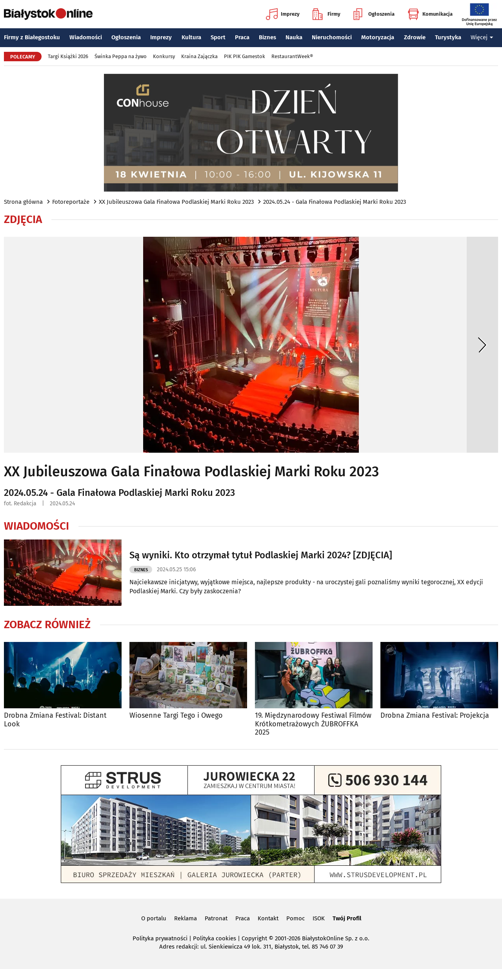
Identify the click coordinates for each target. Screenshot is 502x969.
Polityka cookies (214, 938)
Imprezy (283, 14)
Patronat (216, 918)
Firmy (326, 14)
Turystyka (448, 37)
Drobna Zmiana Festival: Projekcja (434, 715)
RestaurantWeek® (292, 56)
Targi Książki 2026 (68, 56)
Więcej (482, 37)
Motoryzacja (377, 37)
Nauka (294, 37)
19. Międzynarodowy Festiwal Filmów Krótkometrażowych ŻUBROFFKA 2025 (313, 724)
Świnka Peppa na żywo (121, 56)
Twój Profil (347, 918)
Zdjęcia (23, 219)
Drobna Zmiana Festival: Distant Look (55, 719)
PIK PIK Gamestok (244, 56)
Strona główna (23, 201)
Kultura (191, 37)
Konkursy (164, 56)
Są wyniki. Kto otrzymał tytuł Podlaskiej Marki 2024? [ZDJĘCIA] (260, 555)
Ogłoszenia (374, 14)
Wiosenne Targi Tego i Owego (176, 715)
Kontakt (268, 918)
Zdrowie (415, 37)
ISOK (319, 918)
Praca (242, 37)
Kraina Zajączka (199, 56)
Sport (218, 37)
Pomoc (295, 918)
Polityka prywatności (160, 938)
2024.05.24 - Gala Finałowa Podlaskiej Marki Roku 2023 (334, 201)
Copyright (254, 938)
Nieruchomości (332, 37)
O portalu (153, 918)
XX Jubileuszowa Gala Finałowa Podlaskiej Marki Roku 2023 (176, 201)
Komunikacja (430, 14)
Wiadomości (85, 37)
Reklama (185, 918)
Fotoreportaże (70, 201)
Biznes (267, 37)
